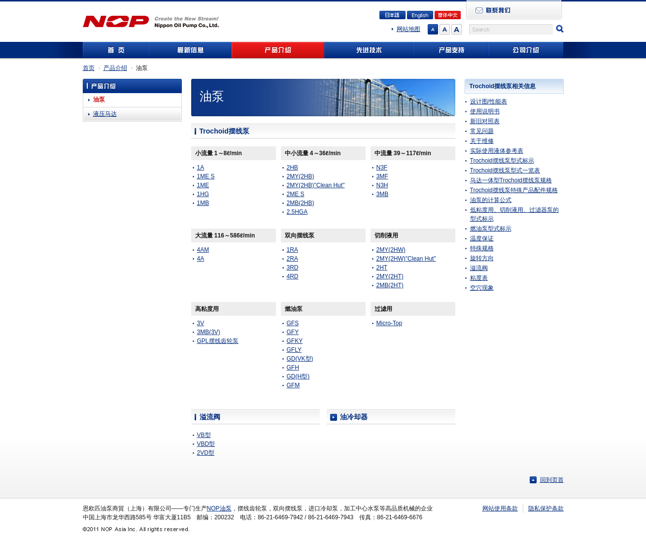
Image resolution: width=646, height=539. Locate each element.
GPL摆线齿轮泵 (217, 340)
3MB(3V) (208, 332)
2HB (292, 167)
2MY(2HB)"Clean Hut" (316, 185)
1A (200, 167)
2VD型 (205, 452)
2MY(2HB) (300, 176)
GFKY (295, 340)
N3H (382, 185)
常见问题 (482, 131)
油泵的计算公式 (490, 200)
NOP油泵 (219, 508)
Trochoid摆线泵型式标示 (502, 160)
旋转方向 (482, 258)
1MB (203, 203)
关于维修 (482, 140)
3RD (293, 267)
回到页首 (552, 479)
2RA (292, 258)
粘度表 (479, 277)
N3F (382, 167)
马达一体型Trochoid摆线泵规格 (511, 180)
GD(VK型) (300, 358)
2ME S (296, 194)
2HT (382, 267)
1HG (203, 194)
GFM (293, 385)
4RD (293, 276)
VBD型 (206, 443)
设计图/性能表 (488, 101)
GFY (293, 332)
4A (200, 258)
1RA (292, 249)
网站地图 (408, 29)
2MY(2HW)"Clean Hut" (406, 258)
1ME (203, 185)
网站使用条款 (500, 508)
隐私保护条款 (546, 508)
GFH (293, 367)
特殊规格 (482, 248)
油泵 (99, 99)
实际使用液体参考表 (496, 150)
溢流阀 (479, 268)
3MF (382, 176)
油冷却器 (354, 417)
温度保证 (482, 238)
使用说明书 (485, 111)
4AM (203, 249)
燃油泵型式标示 (490, 228)
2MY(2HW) (391, 249)
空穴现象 (482, 287)
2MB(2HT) (390, 285)
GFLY (294, 349)
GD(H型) (298, 376)
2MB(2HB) (300, 203)
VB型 (204, 435)
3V (200, 323)
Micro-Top (389, 323)
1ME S (206, 176)
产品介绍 (115, 68)
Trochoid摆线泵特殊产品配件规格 (514, 190)
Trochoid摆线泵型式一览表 (505, 170)
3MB (382, 194)
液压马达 (105, 113)
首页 (89, 68)
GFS (293, 323)
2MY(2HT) (390, 276)
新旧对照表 (485, 121)
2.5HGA (297, 211)
